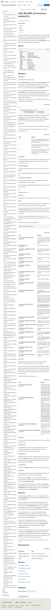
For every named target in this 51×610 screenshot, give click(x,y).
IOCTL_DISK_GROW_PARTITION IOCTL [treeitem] (10, 172)
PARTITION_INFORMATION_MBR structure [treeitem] (10, 315)
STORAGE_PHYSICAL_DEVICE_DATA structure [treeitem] (10, 440)
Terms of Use (4, 607)
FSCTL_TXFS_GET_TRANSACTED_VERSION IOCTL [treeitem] (10, 91)
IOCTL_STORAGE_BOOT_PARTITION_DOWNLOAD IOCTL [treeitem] (10, 222)
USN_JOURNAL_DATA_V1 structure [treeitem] (8, 544)
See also (20, 32)
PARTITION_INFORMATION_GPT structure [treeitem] (10, 312)
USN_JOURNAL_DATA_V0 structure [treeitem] (8, 540)
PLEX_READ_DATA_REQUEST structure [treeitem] (9, 321)
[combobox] (9, 11)
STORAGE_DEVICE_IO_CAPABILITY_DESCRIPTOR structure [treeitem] (10, 400)
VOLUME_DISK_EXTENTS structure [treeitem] (8, 573)
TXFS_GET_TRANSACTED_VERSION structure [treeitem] (10, 505)
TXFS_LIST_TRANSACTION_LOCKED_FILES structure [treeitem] (10, 508)
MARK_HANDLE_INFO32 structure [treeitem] (8, 278)
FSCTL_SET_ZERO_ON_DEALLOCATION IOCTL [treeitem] (10, 80)
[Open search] (45, 2)
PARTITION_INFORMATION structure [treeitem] (9, 305)
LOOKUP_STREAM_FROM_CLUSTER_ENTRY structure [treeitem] (10, 266)
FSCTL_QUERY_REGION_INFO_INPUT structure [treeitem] (10, 15)
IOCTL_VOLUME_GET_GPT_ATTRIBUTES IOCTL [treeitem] (10, 253)
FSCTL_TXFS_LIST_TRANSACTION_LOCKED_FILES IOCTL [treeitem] (10, 95)
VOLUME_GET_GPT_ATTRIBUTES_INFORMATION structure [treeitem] (10, 576)
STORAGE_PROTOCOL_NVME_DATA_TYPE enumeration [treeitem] (10, 470)
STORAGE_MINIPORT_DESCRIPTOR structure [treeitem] (10, 433)
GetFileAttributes (28, 449)
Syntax (20, 25)
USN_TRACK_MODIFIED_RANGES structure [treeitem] (10, 564)
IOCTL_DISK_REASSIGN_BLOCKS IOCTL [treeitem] (10, 184)
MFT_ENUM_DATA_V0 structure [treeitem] (10, 282)
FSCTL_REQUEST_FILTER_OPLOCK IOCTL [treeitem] (10, 41)
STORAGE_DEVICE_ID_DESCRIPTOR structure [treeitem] (10, 396)
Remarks (20, 28)
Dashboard (47, 5)
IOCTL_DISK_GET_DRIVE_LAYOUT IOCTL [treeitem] (10, 155)
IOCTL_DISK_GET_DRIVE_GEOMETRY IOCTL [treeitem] (10, 149)
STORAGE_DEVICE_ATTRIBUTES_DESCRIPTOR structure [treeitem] (10, 386)
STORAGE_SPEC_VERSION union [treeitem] (10, 482)
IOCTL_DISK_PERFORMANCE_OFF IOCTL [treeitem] (10, 181)
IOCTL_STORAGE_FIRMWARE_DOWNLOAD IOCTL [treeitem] (10, 236)
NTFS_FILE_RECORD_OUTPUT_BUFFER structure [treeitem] (10, 295)
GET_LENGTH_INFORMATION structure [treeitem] (9, 127)
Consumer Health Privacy (36, 605)
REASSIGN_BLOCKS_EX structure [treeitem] (10, 333)
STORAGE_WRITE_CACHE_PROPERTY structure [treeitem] (10, 495)
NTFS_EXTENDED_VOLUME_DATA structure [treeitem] (10, 288)
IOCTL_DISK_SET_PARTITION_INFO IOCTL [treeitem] (10, 207)
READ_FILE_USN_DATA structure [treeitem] (10, 323)
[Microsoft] (2, 2)
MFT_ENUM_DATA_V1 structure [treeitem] (10, 284)
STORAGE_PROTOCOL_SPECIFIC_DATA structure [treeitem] (10, 473)
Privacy (27, 605)
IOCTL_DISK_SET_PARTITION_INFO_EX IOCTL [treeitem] (10, 211)
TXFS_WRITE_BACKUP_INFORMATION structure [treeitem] (10, 537)
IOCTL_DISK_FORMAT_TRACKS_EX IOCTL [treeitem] (10, 139)
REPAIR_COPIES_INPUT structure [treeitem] (10, 335)
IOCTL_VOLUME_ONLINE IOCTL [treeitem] (10, 264)
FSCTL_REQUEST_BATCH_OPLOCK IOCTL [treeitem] (10, 37)
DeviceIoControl (23, 87)
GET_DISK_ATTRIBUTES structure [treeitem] (10, 124)
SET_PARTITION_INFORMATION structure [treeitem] (10, 356)
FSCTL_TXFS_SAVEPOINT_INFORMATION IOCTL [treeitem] (10, 110)
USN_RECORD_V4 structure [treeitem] (9, 562)
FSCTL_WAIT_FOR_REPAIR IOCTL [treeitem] (10, 122)
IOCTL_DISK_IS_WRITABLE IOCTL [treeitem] (10, 175)
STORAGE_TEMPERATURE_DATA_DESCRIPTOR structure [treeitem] (10, 485)
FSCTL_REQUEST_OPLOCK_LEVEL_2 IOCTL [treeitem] (10, 49)
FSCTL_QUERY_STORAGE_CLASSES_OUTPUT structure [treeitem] (10, 28)
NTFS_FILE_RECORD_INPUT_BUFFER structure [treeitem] (10, 292)
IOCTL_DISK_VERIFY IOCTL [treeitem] (9, 216)
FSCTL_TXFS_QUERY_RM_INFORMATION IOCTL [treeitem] (10, 103)
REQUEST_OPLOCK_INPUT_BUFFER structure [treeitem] (10, 341)
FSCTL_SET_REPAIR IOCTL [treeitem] (8, 70)
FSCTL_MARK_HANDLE (23, 363)
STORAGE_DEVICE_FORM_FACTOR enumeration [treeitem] (10, 393)
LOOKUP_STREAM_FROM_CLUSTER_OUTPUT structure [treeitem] (10, 273)
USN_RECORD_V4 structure (24, 582)
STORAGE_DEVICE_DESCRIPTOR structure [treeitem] (10, 390)
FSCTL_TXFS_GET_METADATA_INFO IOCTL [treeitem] (10, 88)
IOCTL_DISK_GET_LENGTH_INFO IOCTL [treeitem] (10, 162)
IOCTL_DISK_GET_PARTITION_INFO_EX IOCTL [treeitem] (10, 169)
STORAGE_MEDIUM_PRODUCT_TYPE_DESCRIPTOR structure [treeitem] (10, 430)
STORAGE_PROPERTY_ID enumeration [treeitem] (8, 453)
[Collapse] (15, 8)
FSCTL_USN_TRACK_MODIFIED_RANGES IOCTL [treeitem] (10, 120)
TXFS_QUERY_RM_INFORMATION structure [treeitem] (10, 524)
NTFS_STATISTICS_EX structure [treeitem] (9, 299)
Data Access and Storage (26, 9)
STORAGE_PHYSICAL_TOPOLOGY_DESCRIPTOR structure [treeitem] (10, 446)
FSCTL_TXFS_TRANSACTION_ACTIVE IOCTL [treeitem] (10, 113)
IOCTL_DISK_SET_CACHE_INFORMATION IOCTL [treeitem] (10, 194)
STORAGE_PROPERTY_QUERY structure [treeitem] (9, 456)
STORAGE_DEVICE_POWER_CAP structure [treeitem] (10, 403)
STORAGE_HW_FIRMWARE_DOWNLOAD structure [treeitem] (10, 426)
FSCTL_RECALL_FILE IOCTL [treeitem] (9, 33)
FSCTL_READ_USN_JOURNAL (24, 568)
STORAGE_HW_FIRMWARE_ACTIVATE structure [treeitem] (10, 423)
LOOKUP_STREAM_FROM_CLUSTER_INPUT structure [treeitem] (10, 269)
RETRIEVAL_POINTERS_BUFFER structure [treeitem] (9, 351)
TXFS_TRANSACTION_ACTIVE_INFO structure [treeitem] (10, 534)
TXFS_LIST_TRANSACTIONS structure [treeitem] (9, 515)
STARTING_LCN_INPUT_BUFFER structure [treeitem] (9, 363)
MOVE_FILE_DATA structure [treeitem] (9, 286)
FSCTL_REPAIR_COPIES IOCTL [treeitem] (9, 35)
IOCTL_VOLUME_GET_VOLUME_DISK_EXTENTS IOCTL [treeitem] (10, 256)
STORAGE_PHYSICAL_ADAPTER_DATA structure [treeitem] (10, 436)
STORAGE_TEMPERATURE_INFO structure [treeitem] (10, 488)
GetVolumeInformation (23, 99)
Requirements (21, 30)
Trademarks (10, 607)
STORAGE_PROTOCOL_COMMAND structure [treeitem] (10, 463)
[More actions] (49, 9)
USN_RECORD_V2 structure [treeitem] (9, 558)
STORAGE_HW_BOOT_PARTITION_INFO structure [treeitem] (10, 420)
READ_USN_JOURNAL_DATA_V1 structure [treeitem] (10, 329)
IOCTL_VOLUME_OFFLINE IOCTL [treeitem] (10, 262)
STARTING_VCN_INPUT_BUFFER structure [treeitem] (10, 366)
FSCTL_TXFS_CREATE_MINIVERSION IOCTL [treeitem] (10, 85)
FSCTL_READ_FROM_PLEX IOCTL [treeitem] (10, 31)
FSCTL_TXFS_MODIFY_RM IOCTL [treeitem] (10, 101)
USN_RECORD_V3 (41, 144)
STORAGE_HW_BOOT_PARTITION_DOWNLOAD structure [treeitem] (10, 416)
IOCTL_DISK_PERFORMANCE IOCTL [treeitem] (9, 177)
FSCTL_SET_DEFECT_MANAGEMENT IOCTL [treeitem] (10, 56)
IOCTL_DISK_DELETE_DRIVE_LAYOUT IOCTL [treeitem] (10, 132)
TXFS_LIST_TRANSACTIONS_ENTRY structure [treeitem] (10, 518)
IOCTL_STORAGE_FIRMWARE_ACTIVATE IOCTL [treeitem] (10, 232)
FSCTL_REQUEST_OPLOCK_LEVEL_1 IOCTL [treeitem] (10, 46)
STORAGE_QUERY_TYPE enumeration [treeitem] (8, 480)
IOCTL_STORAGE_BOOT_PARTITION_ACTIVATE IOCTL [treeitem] (10, 219)
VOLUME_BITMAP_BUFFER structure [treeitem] (9, 569)
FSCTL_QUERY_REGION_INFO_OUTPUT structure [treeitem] (10, 18)
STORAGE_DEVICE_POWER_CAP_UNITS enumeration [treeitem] (10, 406)
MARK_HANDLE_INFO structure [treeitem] (10, 275)
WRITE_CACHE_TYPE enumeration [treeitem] (10, 585)
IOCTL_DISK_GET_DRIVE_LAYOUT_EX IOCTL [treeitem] (10, 159)
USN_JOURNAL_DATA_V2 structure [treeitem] (8, 547)
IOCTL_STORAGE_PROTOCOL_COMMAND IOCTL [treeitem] (10, 243)
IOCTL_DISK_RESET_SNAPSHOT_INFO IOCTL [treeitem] (10, 191)
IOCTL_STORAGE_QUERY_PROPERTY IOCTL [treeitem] (10, 246)
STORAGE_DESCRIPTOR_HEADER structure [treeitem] (10, 383)
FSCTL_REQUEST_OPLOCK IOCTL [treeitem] (10, 43)
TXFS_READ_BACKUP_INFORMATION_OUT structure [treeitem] (10, 527)
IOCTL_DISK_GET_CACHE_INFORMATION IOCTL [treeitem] (10, 142)
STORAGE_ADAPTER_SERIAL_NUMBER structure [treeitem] (10, 376)
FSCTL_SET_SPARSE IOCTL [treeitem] (9, 75)
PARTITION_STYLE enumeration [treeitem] (9, 318)
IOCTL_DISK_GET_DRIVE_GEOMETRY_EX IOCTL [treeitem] (10, 152)
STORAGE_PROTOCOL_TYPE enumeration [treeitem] (9, 477)
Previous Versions (11, 605)
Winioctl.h (34, 9)
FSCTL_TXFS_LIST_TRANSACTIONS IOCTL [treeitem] (10, 98)
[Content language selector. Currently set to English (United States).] (7, 602)
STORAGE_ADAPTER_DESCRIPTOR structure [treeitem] (10, 373)
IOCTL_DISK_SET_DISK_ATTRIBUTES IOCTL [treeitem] (10, 197)
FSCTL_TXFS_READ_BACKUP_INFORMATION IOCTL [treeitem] (10, 107)
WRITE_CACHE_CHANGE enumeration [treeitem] (8, 579)
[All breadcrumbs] (19, 9)
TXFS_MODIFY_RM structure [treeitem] (9, 521)
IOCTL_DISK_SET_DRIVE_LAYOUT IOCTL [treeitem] (10, 201)
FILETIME (33, 198)
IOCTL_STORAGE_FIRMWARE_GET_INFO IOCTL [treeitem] (10, 239)
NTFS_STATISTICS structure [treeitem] (9, 298)
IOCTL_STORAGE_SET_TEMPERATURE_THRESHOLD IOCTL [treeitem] (10, 249)
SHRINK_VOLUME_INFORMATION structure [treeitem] (10, 360)
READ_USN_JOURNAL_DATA (24, 576)
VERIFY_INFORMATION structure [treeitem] (10, 567)
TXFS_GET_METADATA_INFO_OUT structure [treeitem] (10, 502)
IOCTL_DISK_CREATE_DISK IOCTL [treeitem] (10, 129)
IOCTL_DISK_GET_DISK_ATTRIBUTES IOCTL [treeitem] (10, 145)
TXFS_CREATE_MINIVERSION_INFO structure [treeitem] (10, 498)
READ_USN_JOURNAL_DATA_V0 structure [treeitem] (10, 326)
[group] (34, 295)
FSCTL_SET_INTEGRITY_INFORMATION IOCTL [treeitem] (10, 59)
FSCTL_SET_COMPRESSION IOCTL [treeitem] (9, 52)
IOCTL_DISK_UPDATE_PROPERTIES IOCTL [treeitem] (10, 214)
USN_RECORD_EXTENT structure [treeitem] (10, 556)
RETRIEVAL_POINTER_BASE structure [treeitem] (9, 348)
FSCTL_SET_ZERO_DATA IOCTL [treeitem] (9, 77)
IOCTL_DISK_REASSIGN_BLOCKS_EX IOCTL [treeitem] (10, 187)
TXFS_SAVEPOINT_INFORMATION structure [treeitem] (10, 530)
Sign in (48, 1)
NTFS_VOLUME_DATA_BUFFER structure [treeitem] (9, 302)
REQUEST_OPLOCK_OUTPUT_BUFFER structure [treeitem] (10, 344)
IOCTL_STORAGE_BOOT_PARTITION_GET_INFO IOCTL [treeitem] (10, 226)
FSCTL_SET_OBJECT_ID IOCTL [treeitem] (9, 65)
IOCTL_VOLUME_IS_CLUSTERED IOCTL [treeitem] (10, 259)
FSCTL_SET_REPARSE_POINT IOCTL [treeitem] (9, 73)
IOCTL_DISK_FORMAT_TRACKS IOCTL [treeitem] (9, 135)
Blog (17, 605)
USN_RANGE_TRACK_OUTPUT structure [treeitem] (9, 550)
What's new (40, 5)
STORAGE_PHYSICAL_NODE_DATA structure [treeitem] (10, 443)
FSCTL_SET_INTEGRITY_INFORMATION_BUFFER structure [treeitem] (10, 62)
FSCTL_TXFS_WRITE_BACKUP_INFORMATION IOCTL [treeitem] (10, 117)
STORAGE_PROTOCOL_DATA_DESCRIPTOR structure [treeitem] (10, 466)
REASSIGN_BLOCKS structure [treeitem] (9, 332)
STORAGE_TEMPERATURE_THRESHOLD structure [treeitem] (10, 492)
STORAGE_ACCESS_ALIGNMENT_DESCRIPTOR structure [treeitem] (10, 370)
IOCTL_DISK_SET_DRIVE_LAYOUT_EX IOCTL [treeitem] (10, 204)
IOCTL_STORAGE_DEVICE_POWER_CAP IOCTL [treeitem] (10, 229)
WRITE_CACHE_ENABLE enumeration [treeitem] (8, 583)
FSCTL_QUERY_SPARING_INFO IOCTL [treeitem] (9, 22)
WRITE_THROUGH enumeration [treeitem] (10, 587)
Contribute (22, 605)
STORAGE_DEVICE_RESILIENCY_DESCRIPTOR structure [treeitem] (10, 410)
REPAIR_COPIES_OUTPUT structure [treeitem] (8, 338)
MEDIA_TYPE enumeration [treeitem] (9, 280)
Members (21, 27)
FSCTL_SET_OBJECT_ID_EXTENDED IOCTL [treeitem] (10, 68)
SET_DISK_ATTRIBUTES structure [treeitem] (10, 354)
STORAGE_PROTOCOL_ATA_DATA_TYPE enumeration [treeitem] (10, 460)
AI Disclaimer (4, 605)
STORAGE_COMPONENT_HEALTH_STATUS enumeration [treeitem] (10, 380)
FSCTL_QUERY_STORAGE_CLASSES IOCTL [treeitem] (10, 25)
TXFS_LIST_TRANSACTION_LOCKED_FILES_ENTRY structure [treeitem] (10, 512)
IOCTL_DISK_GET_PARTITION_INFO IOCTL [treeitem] (10, 165)
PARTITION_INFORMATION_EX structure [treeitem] (9, 309)
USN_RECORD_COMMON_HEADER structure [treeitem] (10, 554)
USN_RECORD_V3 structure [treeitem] (9, 560)
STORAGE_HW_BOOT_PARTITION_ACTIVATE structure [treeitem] (10, 413)
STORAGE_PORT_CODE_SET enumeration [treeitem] (9, 450)
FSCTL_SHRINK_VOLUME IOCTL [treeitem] (10, 82)
